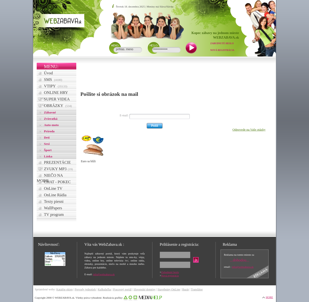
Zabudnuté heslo (222, 43)
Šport (48, 150)
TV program (54, 214)
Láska (48, 156)
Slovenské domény (144, 289)
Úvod (48, 73)
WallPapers (53, 208)
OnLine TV (53, 188)
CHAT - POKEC (57, 182)
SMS (53, 79)
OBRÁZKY (58, 105)
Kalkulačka (104, 289)
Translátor (197, 289)
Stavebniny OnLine (169, 289)
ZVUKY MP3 (58, 169)
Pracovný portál (122, 289)
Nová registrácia (222, 50)
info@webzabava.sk (104, 274)
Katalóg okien (64, 289)
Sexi (47, 144)
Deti (47, 137)
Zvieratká (50, 118)
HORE (269, 297)
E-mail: (124, 115)
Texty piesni (53, 201)
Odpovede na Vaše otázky (249, 129)
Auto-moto (51, 125)
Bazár (185, 289)
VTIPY (55, 86)
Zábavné (50, 112)
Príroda (49, 131)
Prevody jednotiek (85, 289)
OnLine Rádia (55, 195)
